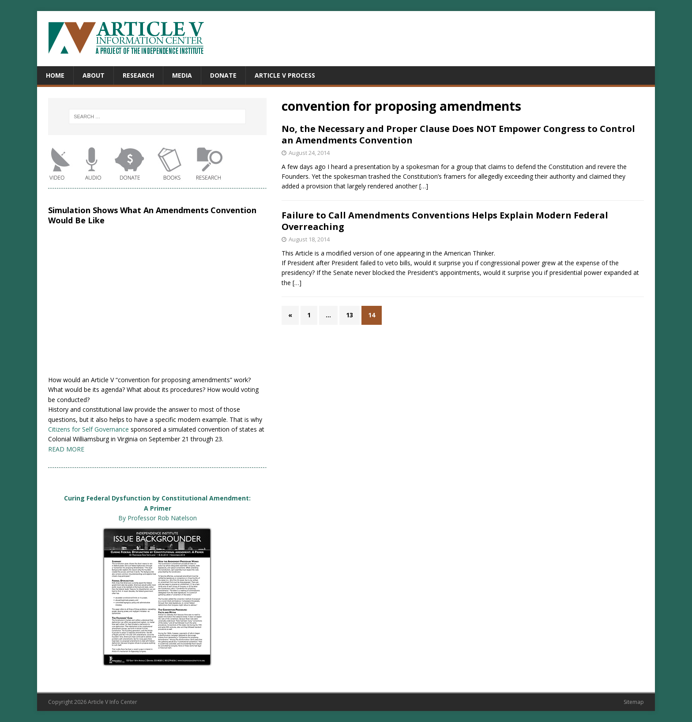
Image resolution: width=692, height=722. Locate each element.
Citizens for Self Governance (88, 429)
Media (182, 75)
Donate (223, 75)
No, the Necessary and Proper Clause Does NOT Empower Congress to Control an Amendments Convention (458, 134)
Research (138, 75)
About (94, 75)
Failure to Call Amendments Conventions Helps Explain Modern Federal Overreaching (445, 221)
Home (55, 75)
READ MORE (66, 449)
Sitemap (634, 702)
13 (349, 315)
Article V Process (285, 75)
